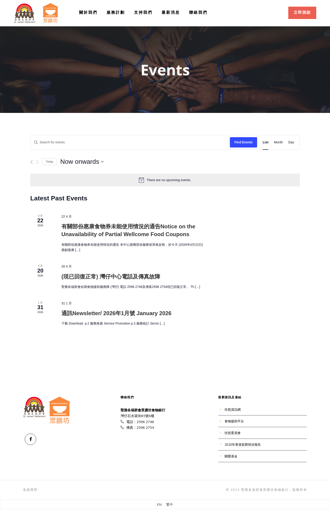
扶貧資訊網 (233, 409)
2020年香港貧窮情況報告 (243, 444)
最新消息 (171, 12)
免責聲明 (30, 489)
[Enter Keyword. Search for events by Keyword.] (130, 142)
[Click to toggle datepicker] (82, 161)
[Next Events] (37, 162)
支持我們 (143, 12)
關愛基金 (231, 456)
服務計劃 (116, 12)
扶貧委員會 (233, 433)
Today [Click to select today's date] (49, 161)
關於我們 (88, 12)
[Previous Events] (31, 162)
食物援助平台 (234, 421)
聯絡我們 (198, 12)
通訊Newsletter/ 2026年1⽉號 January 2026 (116, 313)
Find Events (243, 142)
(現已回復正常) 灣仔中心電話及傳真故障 (110, 276)
